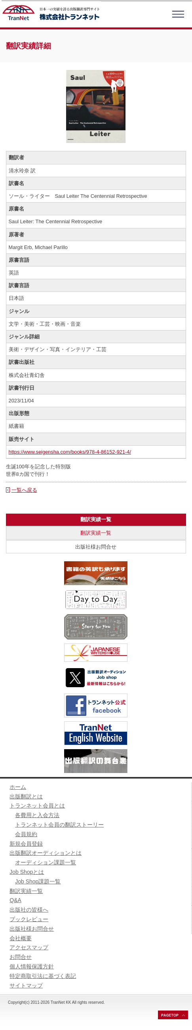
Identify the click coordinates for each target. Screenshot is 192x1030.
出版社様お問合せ (95, 547)
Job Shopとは (27, 872)
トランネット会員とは (37, 805)
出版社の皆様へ (29, 909)
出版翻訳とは (26, 796)
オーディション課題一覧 (45, 862)
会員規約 (26, 834)
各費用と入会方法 (37, 815)
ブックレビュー (29, 919)
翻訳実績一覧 (95, 533)
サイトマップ (26, 985)
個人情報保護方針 (32, 966)
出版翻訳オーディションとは (46, 853)
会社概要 (21, 938)
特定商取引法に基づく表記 (43, 976)
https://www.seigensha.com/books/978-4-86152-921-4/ (70, 452)
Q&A (15, 900)
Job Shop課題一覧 (38, 881)
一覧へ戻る (24, 490)
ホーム (18, 787)
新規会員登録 (26, 844)
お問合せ (21, 957)
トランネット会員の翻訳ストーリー (59, 824)
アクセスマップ (29, 947)
